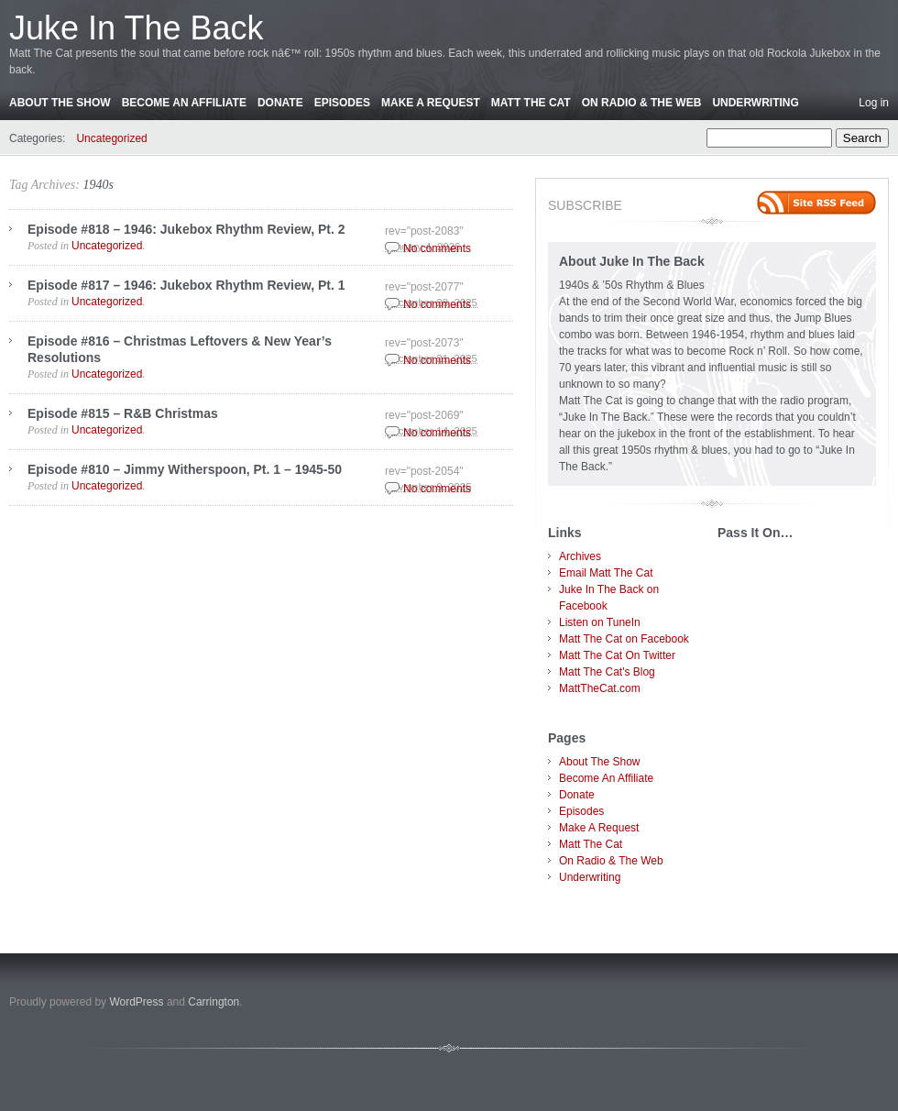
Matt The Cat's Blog (607, 672)
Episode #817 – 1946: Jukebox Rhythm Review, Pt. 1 (186, 285)
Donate (280, 102)
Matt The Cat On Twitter (617, 655)
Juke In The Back (136, 28)
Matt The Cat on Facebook (624, 638)
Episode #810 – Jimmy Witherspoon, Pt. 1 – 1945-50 (184, 469)
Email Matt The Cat (605, 572)
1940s (97, 185)
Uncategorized (111, 138)
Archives (580, 556)
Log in (874, 102)
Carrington (213, 1002)
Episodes (342, 102)
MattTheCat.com (600, 688)
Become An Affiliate (184, 102)
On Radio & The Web (642, 102)
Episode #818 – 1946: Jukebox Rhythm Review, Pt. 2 (186, 229)
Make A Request (430, 102)
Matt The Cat (531, 102)
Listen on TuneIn (600, 622)
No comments (437, 248)
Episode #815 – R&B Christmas (122, 413)
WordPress (136, 1002)
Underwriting (755, 102)
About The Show (60, 102)
